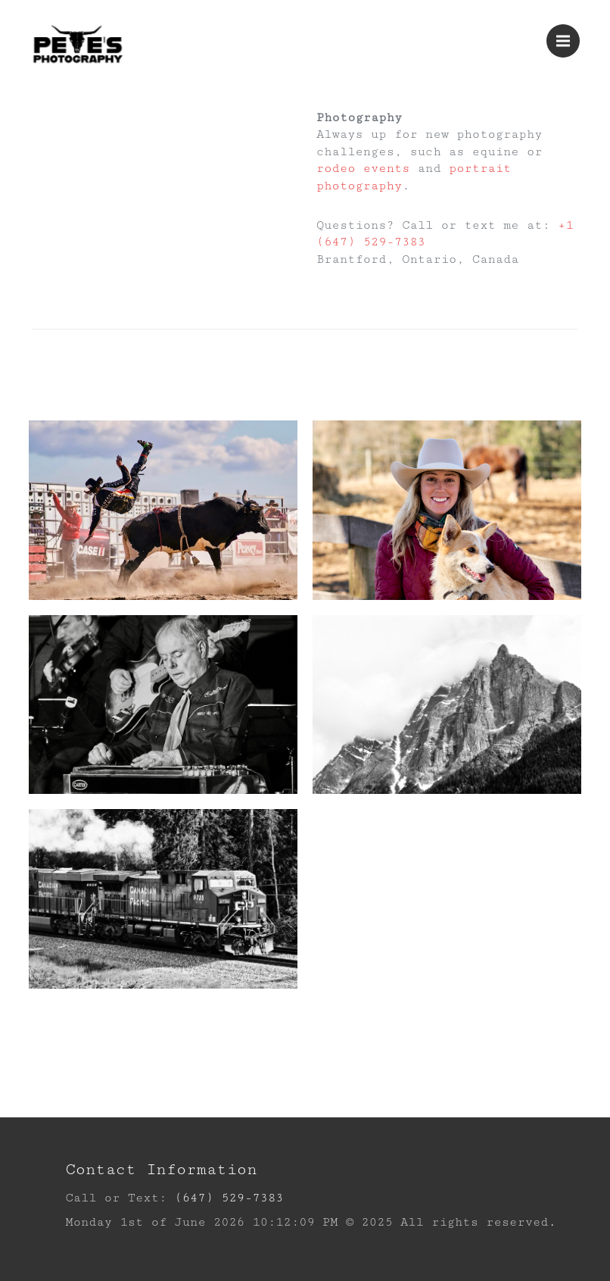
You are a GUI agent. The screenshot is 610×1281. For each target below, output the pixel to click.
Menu (568, 34)
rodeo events (363, 168)
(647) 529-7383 (229, 1198)
